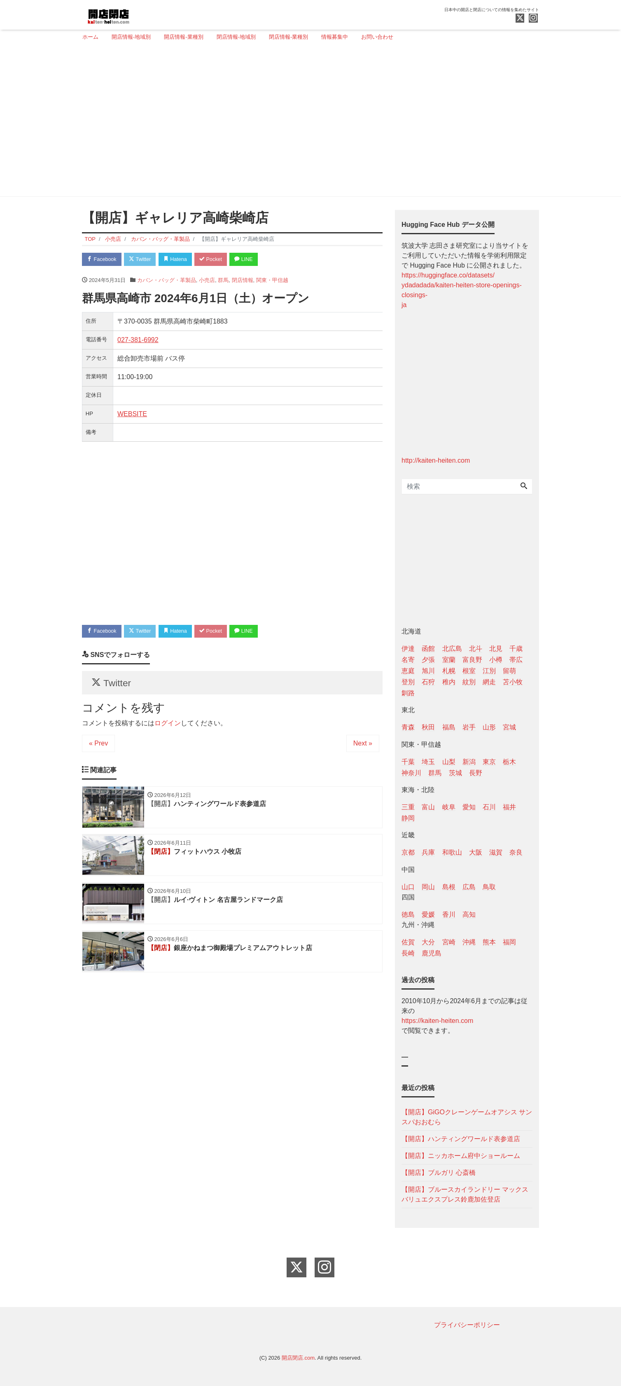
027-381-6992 (138, 340)
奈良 (516, 852)
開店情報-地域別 (131, 37)
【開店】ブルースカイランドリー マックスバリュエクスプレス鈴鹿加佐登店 (465, 1194)
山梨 (448, 761)
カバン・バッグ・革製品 (166, 280)
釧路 (408, 693)
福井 (509, 807)
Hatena (179, 259)
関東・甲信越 (272, 280)
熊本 (489, 942)
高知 (469, 914)
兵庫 (428, 852)
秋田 (428, 727)
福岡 (509, 942)
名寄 (408, 659)
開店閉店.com (298, 1358)
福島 (448, 727)
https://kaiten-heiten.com (437, 1020)
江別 (489, 670)
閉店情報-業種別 (288, 37)
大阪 (475, 852)
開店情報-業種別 (183, 37)
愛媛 (428, 914)
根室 (469, 670)
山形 (489, 727)
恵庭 (408, 670)
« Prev (98, 745)
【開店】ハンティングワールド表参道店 (461, 1138)
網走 (489, 681)
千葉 (408, 761)
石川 (489, 807)
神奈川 (411, 772)
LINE (250, 259)
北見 (495, 648)
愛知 (469, 807)
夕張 (428, 659)
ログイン (167, 725)
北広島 (452, 648)
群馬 (223, 280)
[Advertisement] (307, 122)
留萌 (509, 670)
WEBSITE (132, 414)
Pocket (216, 259)
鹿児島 (431, 953)
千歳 (516, 648)
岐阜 (448, 807)
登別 (408, 681)
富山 (428, 807)
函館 (428, 648)
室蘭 (448, 659)
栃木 (509, 761)
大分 (428, 942)
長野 (475, 772)
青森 (408, 727)
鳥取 (489, 886)
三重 (408, 807)
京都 (408, 852)
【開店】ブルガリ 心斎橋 (439, 1172)
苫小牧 (513, 681)
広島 (469, 886)
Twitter (142, 259)
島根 (448, 886)
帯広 (516, 659)
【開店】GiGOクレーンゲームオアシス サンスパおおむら (467, 1117)
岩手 (469, 727)
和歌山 (452, 852)
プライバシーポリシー (467, 1324)
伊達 (408, 648)
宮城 (509, 727)
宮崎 (448, 942)
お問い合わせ (377, 37)
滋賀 (495, 852)
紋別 (469, 681)
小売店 (207, 280)
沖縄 (469, 942)
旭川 (428, 670)
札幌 (448, 670)
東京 (489, 761)
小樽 (495, 659)
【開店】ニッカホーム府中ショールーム (461, 1155)
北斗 (475, 648)
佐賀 (408, 942)
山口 (408, 886)
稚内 (448, 681)
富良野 (472, 659)
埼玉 (428, 761)
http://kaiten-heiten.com (436, 460)
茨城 (455, 772)
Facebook (102, 259)
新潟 (469, 761)
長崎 (408, 953)
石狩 (428, 681)
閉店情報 (242, 280)
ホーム (90, 37)
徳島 (408, 914)
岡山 (428, 886)
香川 (448, 914)
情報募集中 (334, 37)
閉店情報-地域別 (236, 37)
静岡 (408, 818)
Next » (362, 745)
